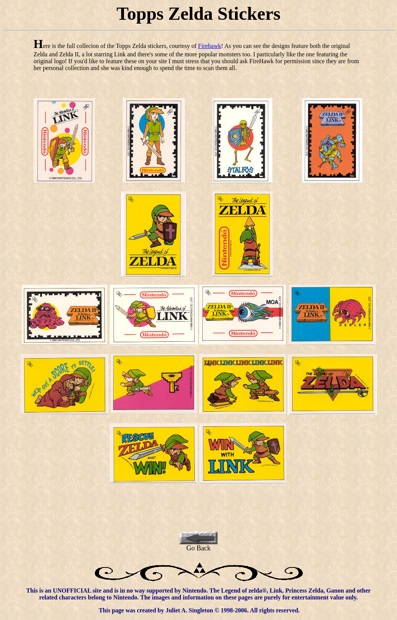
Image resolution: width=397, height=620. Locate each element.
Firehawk (209, 46)
